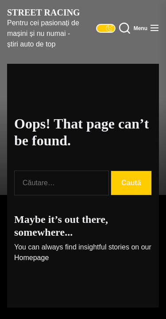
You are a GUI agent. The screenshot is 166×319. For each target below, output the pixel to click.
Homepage (31, 257)
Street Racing (43, 12)
